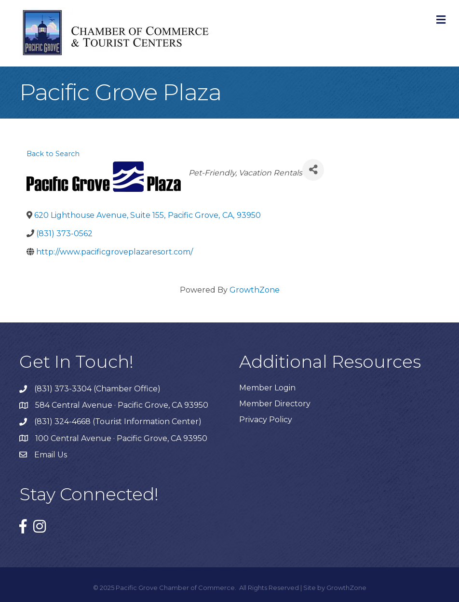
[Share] (313, 170)
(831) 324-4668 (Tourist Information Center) (118, 421)
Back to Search (53, 153)
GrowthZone (255, 289)
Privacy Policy (265, 419)
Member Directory (274, 403)
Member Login (267, 387)
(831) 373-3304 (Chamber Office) (97, 388)
